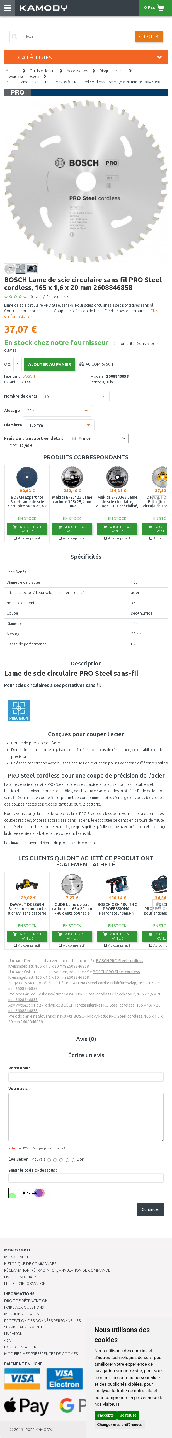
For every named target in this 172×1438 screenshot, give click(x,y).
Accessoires (77, 71)
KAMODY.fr (45, 1429)
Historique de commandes (30, 1263)
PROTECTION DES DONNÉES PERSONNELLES (42, 1320)
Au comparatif (100, 364)
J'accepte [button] (105, 1415)
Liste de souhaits (20, 1277)
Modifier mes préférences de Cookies (41, 1354)
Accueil (12, 71)
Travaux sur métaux (22, 76)
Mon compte (16, 1257)
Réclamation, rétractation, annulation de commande (57, 1270)
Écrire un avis (57, 297)
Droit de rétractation (26, 1300)
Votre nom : (19, 1068)
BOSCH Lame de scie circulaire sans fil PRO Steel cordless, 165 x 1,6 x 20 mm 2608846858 (83, 82)
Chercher (148, 36)
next (158, 501)
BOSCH (28, 376)
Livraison (13, 1334)
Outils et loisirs (42, 71)
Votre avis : (19, 1088)
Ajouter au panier (27, 529)
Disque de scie (112, 71)
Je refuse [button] (128, 1415)
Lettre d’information (25, 1283)
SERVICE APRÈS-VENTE (23, 1327)
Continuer (150, 1209)
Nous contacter (20, 1347)
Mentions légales (21, 1314)
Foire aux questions (24, 1307)
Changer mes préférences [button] (119, 1424)
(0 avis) (36, 297)
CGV (8, 1340)
